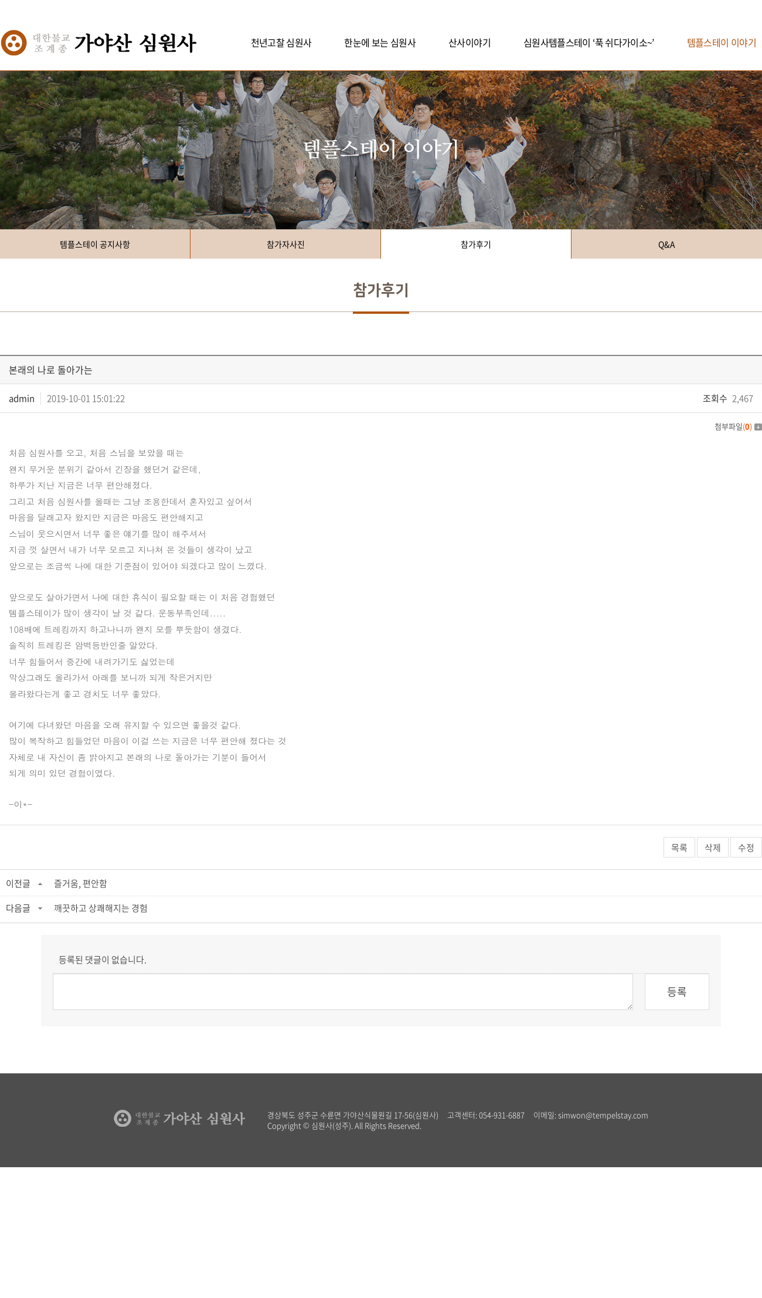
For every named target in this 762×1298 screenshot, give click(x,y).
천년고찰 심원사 (281, 42)
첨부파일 (738, 426)
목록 (679, 847)
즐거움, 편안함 (80, 883)
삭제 (713, 847)
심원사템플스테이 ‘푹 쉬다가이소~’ (588, 42)
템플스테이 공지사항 (95, 244)
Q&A (666, 244)
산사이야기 (469, 42)
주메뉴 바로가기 (0, 0)
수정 (746, 847)
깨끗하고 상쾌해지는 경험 (101, 908)
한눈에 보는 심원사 (380, 42)
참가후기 (476, 244)
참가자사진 (286, 244)
